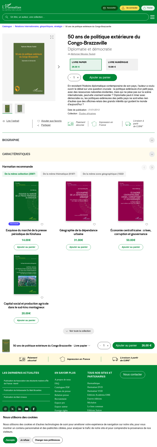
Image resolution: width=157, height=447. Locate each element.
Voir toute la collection (80, 331)
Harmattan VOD (95, 391)
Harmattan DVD (95, 387)
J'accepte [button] (10, 440)
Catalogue (7, 27)
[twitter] (12, 409)
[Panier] (148, 8)
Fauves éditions (94, 398)
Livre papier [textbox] (80, 345)
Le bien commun (95, 406)
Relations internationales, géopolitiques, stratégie (38, 27)
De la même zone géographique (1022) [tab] (103, 174)
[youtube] (27, 409)
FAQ (57, 383)
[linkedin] (19, 409)
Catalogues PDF (62, 387)
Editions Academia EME (98, 395)
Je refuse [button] (24, 440)
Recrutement (60, 399)
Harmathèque (93, 383)
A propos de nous (63, 379)
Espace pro (60, 402)
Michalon (91, 402)
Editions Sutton (94, 410)
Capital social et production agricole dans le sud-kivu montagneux (26, 305)
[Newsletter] (109, 8)
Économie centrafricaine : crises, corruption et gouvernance (131, 232)
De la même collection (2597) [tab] (20, 174)
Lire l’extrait (10, 121)
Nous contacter (132, 374)
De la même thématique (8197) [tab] (59, 174)
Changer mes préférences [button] (47, 440)
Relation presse (62, 395)
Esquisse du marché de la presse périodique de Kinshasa (26, 232)
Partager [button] (44, 125)
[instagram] (5, 409)
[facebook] (34, 409)
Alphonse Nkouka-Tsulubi (83, 54)
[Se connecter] (129, 8)
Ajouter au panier (100, 77)
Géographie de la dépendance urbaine (78, 232)
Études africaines (87, 114)
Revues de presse (62, 391)
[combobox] (83, 346)
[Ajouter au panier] (26, 247)
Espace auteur (61, 406)
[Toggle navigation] (152, 17)
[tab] (86, 65)
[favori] (42, 224)
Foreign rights (61, 410)
